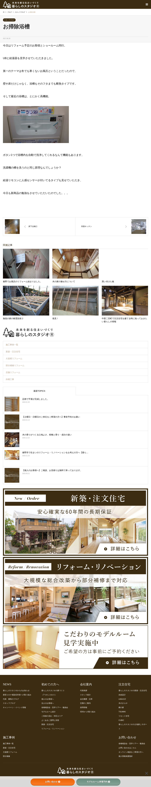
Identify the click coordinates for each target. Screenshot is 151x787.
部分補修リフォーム (15, 365)
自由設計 (122, 695)
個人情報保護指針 (126, 756)
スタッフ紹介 (85, 695)
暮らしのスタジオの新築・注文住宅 (133, 690)
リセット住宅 (124, 716)
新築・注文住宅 (13, 351)
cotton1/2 (122, 699)
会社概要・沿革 (86, 699)
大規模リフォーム (14, 358)
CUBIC (121, 720)
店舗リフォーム (13, 372)
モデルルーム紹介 (48, 712)
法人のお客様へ (47, 703)
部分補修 (6, 756)
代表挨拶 (83, 690)
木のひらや (123, 703)
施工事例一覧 (12, 344)
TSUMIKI (122, 712)
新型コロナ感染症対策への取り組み (17, 695)
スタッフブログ (9, 20)
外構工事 (10, 379)
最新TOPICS (39, 391)
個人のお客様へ (47, 699)
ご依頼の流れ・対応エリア (52, 716)
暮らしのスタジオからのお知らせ (16, 690)
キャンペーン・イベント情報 (14, 707)
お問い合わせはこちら (127, 748)
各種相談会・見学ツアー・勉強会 (54, 707)
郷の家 (121, 707)
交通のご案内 (85, 703)
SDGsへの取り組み (87, 712)
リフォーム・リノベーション (52, 729)
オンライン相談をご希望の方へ (131, 752)
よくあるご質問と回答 (50, 720)
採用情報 (83, 707)
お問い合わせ (52, 781)
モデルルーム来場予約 (98, 781)
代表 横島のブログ (11, 699)
